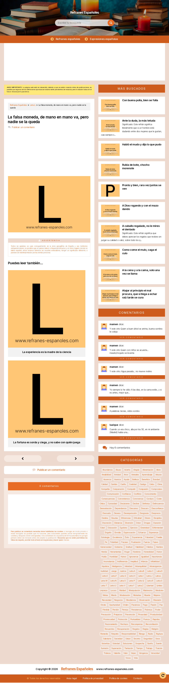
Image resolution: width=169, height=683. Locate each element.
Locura (113, 591)
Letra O (123, 581)
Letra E (105, 576)
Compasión (143, 489)
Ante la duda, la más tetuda (138, 121)
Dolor (138, 523)
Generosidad (105, 547)
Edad (102, 528)
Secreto (137, 639)
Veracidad (155, 653)
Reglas (145, 629)
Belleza (135, 480)
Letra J (149, 576)
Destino (105, 518)
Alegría (136, 470)
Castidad (133, 485)
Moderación (125, 596)
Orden (125, 605)
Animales (135, 475)
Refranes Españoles (84, 11)
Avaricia (117, 480)
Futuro (155, 542)
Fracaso (124, 542)
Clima (159, 485)
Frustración (136, 542)
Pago (145, 605)
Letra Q (141, 581)
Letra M (104, 581)
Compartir (131, 489)
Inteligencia (116, 567)
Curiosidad (112, 504)
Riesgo (142, 634)
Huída (104, 557)
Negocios (118, 600)
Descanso (134, 509)
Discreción (106, 523)
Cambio (114, 485)
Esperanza (153, 533)
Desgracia (144, 514)
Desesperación (130, 514)
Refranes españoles (67, 39)
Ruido (150, 634)
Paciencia (136, 605)
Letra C (150, 571)
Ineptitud (134, 562)
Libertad (150, 586)
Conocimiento (150, 494)
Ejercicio (133, 528)
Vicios (128, 658)
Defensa (146, 504)
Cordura (150, 499)
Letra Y (131, 586)
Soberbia (105, 644)
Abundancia (107, 470)
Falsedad (149, 538)
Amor (126, 475)
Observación (144, 600)
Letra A (132, 571)
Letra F (114, 576)
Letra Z (140, 586)
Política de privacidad (93, 679)
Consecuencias (108, 499)
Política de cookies (118, 679)
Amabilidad (106, 475)
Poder (158, 610)
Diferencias (126, 518)
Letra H (132, 576)
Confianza (126, 494)
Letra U (113, 586)
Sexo (157, 639)
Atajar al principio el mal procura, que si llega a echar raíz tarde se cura (139, 294)
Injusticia (105, 567)
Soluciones (127, 644)
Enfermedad (157, 528)
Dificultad (138, 518)
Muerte (147, 596)
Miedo (114, 596)
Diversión (129, 523)
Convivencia (138, 499)
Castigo (143, 485)
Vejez (133, 653)
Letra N (113, 581)
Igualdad (145, 557)
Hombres (137, 552)
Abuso (118, 470)
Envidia (118, 533)
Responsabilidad (129, 634)
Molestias (137, 596)
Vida (136, 658)
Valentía (117, 653)
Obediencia (131, 600)
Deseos (117, 514)
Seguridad (147, 639)
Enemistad (145, 528)
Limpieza (103, 591)
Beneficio (146, 480)
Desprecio (156, 514)
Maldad (122, 591)
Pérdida (106, 610)
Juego (114, 571)
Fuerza (147, 542)
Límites (159, 586)
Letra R (150, 581)
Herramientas (115, 552)
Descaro (144, 509)
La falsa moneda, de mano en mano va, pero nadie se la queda (48, 120)
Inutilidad (104, 571)
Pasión (153, 605)
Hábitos (150, 547)
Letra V (122, 586)
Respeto (115, 634)
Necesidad (106, 600)
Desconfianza (157, 509)
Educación (112, 528)
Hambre (159, 547)
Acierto (127, 470)
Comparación (118, 489)
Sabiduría (107, 639)
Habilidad (139, 547)
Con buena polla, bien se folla (140, 100)
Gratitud (129, 547)
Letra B (141, 571)
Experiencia (137, 538)
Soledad (116, 644)
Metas (105, 596)
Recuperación (123, 629)
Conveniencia (124, 499)
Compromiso (156, 489)
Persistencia (136, 610)
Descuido (107, 514)
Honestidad (148, 552)
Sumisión (104, 649)
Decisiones (125, 504)
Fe (106, 542)
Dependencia (120, 509)
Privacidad (142, 615)
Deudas (114, 518)
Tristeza (107, 653)
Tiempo (139, 649)
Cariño (123, 485)
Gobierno (119, 547)
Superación (116, 649)
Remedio (104, 634)
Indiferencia (122, 562)
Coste (159, 499)
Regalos (135, 629)
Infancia (144, 562)
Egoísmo (123, 528)
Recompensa (137, 625)
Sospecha (139, 644)
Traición (158, 649)
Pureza (146, 620)
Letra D (160, 571)
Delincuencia (158, 504)
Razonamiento (111, 625)
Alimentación (148, 470)
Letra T (104, 586)
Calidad (104, 485)
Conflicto (137, 494)
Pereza (125, 610)
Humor (123, 557)
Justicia (123, 571)
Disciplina (158, 518)
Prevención (130, 615)
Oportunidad (114, 605)
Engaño (108, 533)
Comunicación (113, 494)
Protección (122, 620)
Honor (159, 552)
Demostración (106, 509)
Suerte (159, 644)
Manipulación (134, 591)
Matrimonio (147, 591)
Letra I (140, 576)
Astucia (158, 475)
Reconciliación (152, 625)
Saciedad (118, 639)
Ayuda (126, 480)
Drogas (147, 523)
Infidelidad (155, 562)
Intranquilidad (141, 567)
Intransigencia (155, 567)
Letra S (159, 581)
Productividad (156, 615)
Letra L (158, 576)
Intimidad (128, 567)
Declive (136, 504)
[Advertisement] (84, 62)
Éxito (127, 538)
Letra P (132, 581)
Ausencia (107, 480)
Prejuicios (118, 615)
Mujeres (157, 596)
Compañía (105, 489)
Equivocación (129, 533)
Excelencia (117, 538)
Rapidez (156, 620)
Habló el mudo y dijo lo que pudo (141, 145)
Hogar (127, 552)
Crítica (102, 504)
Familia (159, 538)
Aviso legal (71, 679)
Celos (151, 485)
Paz (161, 605)
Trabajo (149, 649)
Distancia (118, 523)
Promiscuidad (109, 620)
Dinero (147, 518)
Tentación (128, 649)
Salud (128, 639)
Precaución (106, 615)
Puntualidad (135, 620)
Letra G (123, 576)
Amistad (117, 475)
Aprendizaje (147, 475)
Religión (155, 629)
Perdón (116, 610)
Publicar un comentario (23, 127)
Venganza (143, 653)
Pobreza (148, 610)
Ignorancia (133, 557)
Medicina (159, 591)
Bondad (156, 480)
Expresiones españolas (104, 39)
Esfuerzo (142, 533)
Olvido (103, 605)
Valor (125, 653)
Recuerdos (109, 629)
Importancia (157, 557)
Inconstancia (109, 562)
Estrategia (105, 538)
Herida (104, 552)
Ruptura (159, 634)
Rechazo (124, 625)
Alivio (158, 470)
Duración (157, 523)
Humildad (113, 557)
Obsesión (157, 600)
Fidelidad (114, 542)
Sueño (150, 644)
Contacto (137, 679)
